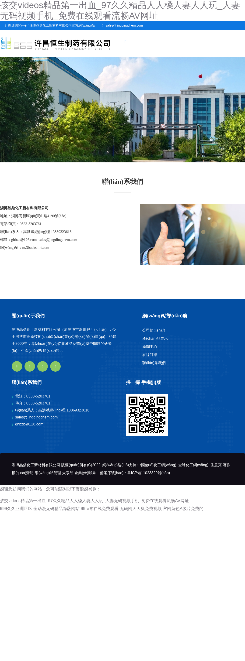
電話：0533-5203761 (32, 396)
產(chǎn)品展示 (155, 338)
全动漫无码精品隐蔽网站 (56, 508)
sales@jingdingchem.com (124, 25)
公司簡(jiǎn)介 (154, 330)
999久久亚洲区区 (16, 508)
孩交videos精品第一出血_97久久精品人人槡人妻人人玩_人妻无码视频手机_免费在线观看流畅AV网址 (94, 500)
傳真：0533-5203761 (32, 403)
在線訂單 (149, 355)
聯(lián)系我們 (154, 363)
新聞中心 (149, 347)
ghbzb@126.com (29, 424)
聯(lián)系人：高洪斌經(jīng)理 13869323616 (52, 410)
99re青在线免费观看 (100, 508)
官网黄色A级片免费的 (183, 508)
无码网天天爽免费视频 (141, 508)
